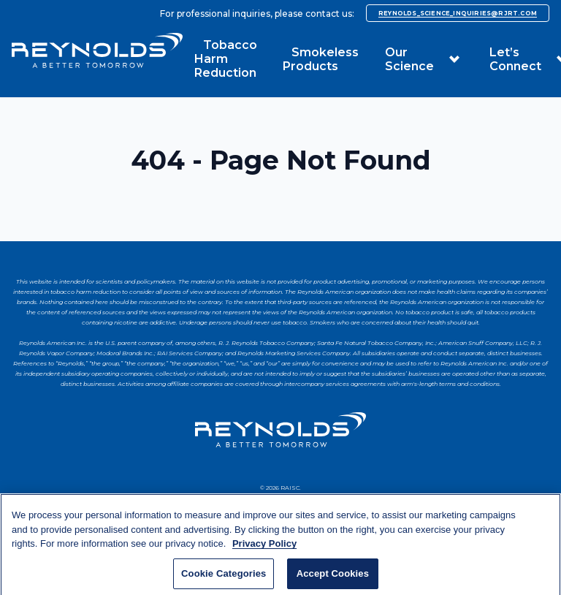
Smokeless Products (321, 59)
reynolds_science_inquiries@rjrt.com (457, 13)
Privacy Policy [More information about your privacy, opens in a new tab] (264, 552)
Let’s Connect (515, 59)
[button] (454, 59)
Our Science (409, 59)
